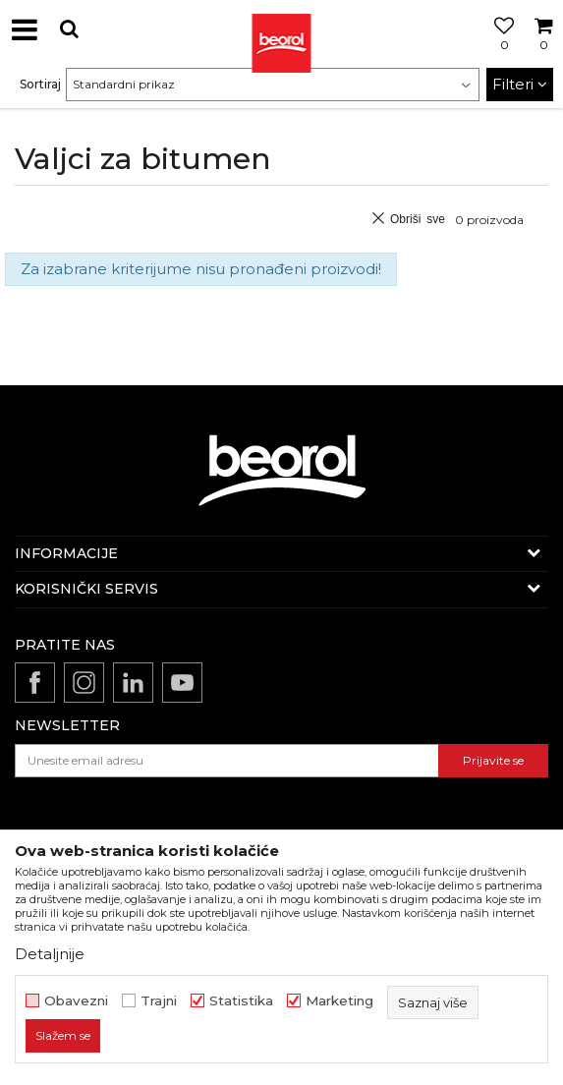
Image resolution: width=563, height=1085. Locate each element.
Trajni (159, 1001)
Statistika (241, 1001)
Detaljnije (49, 953)
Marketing (339, 1001)
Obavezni (76, 1001)
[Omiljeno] (499, 52)
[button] (68, 29)
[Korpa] (543, 52)
